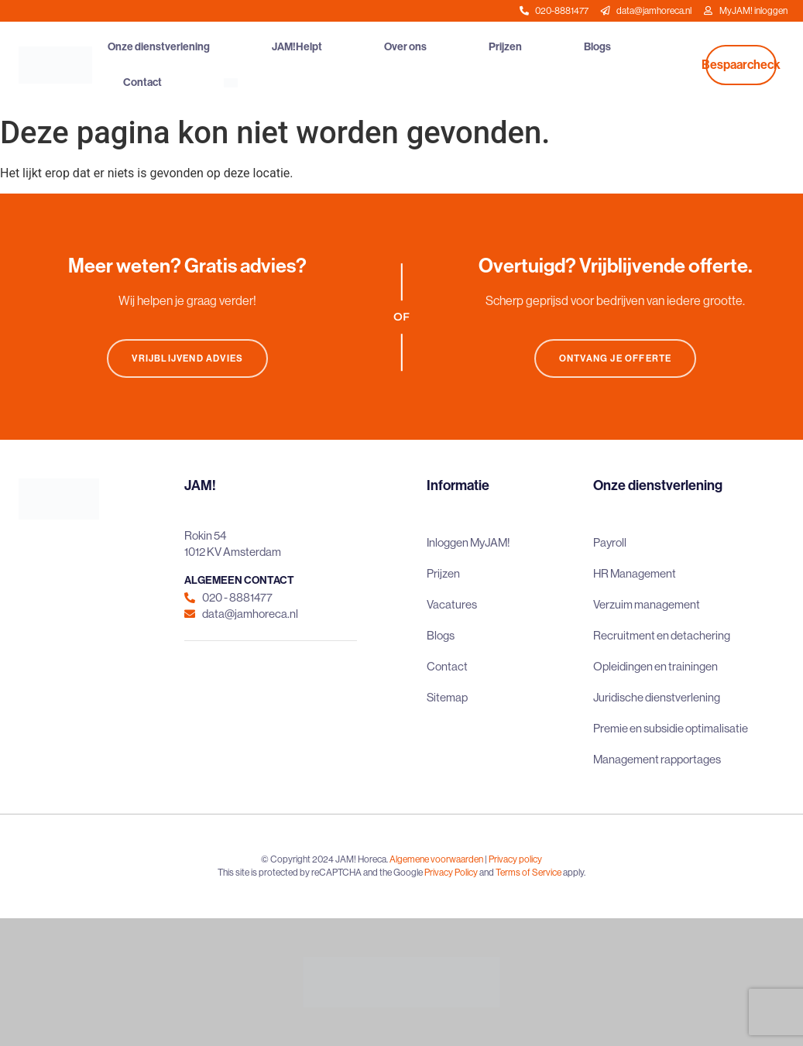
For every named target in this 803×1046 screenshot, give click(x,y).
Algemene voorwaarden (436, 859)
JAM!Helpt (297, 46)
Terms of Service (528, 872)
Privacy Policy (451, 872)
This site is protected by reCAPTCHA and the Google (321, 872)
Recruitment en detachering (661, 635)
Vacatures (452, 604)
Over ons (405, 46)
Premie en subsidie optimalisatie (670, 728)
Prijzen (505, 46)
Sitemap (447, 697)
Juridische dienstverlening (656, 697)
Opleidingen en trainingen (655, 666)
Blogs (597, 46)
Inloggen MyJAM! (468, 542)
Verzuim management (646, 604)
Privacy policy (515, 859)
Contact (142, 82)
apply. (574, 872)
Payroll (609, 542)
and (487, 872)
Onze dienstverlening (159, 46)
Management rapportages (657, 759)
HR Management (634, 573)
